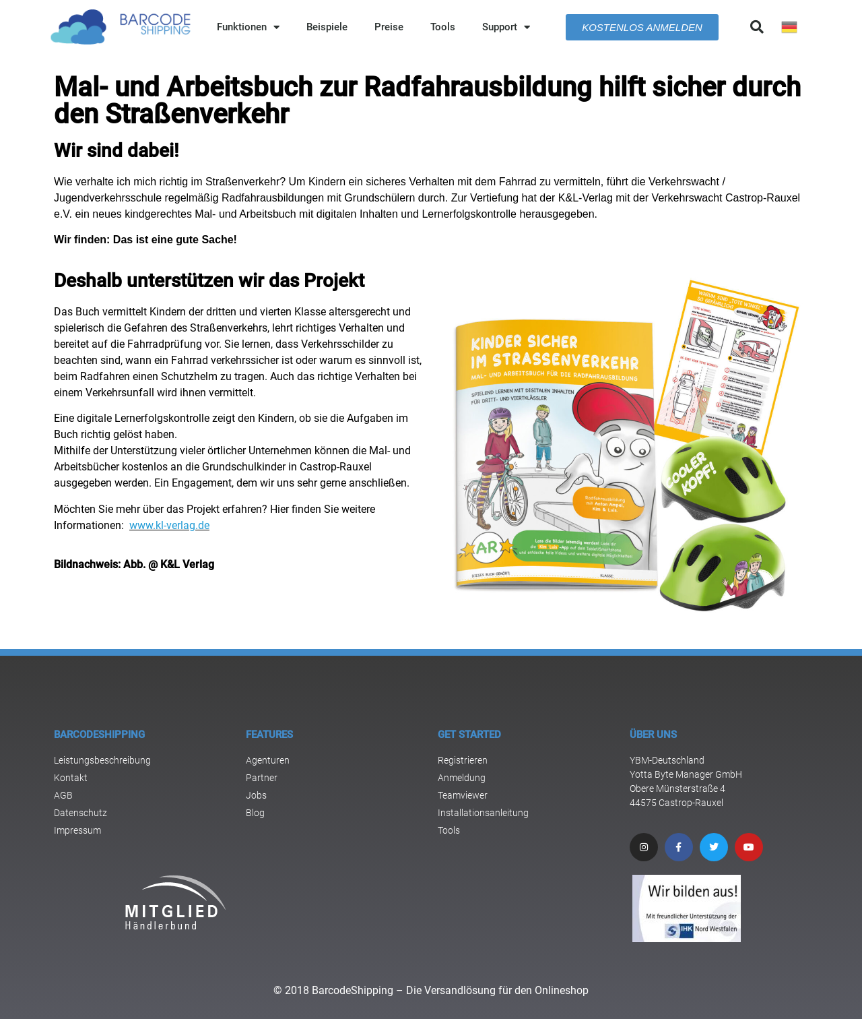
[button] (756, 26)
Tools (442, 27)
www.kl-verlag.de (169, 525)
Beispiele (326, 27)
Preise (388, 27)
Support (506, 27)
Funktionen (248, 27)
